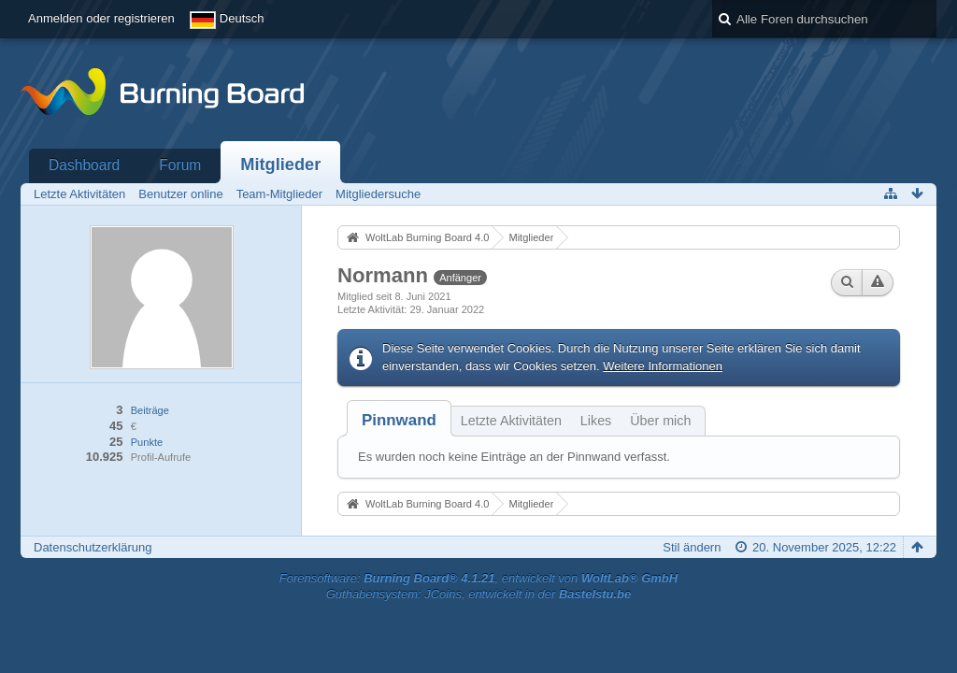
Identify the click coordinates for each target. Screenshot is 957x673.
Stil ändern (692, 547)
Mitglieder (280, 164)
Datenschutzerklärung (92, 547)
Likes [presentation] (595, 420)
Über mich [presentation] (660, 420)
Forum (180, 165)
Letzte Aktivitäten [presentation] (511, 420)
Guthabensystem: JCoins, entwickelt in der (479, 594)
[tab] (399, 420)
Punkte (147, 442)
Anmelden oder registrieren (101, 18)
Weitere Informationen (662, 366)
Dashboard (84, 165)
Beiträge (150, 410)
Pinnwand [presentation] (399, 420)
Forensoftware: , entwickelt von (478, 578)
